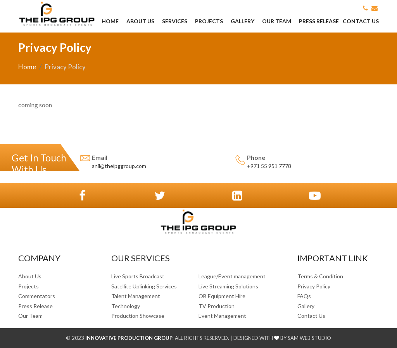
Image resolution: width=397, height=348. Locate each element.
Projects (209, 21)
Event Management (222, 315)
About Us (140, 21)
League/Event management (232, 276)
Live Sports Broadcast (137, 276)
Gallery (242, 21)
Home (110, 21)
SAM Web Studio (309, 338)
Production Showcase (137, 315)
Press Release (319, 21)
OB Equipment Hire (221, 296)
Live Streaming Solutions (228, 286)
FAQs (304, 296)
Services (174, 21)
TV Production (216, 306)
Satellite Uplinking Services (144, 286)
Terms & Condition (320, 276)
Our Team (276, 21)
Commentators (36, 296)
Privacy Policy (313, 286)
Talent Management (135, 296)
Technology (125, 306)
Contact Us (361, 21)
